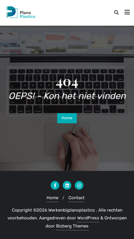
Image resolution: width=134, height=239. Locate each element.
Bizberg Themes (72, 226)
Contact (76, 197)
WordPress (88, 218)
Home (67, 117)
